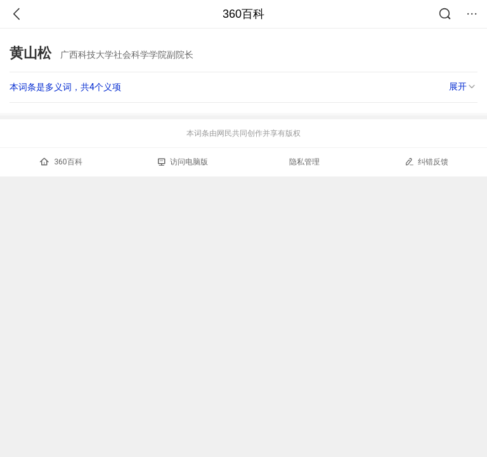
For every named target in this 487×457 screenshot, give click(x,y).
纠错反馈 (426, 161)
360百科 (243, 14)
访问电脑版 (183, 161)
